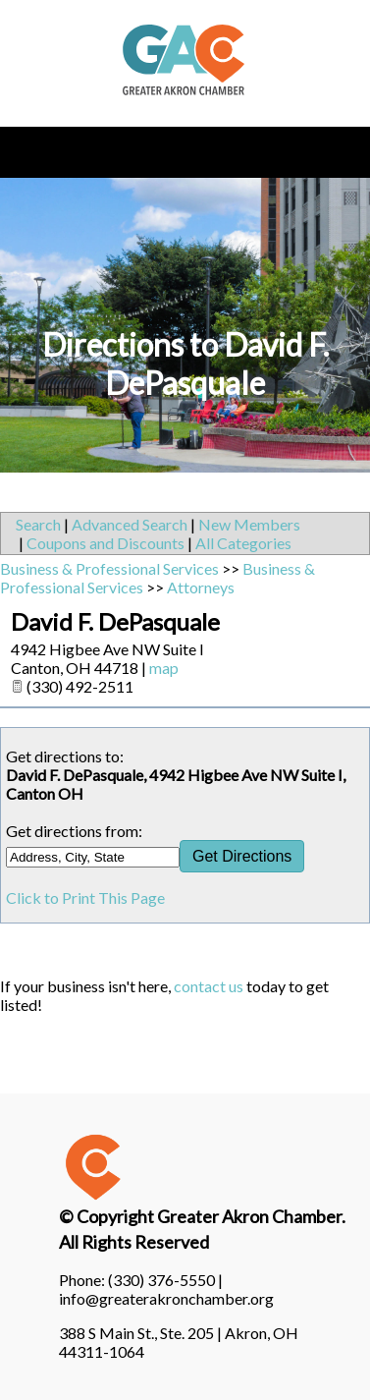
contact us (208, 986)
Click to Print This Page (85, 897)
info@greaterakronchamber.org (166, 1298)
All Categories (243, 542)
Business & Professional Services (109, 568)
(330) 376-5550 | (165, 1279)
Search (38, 524)
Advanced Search (129, 524)
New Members (249, 524)
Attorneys (201, 587)
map (164, 667)
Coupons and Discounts (105, 542)
